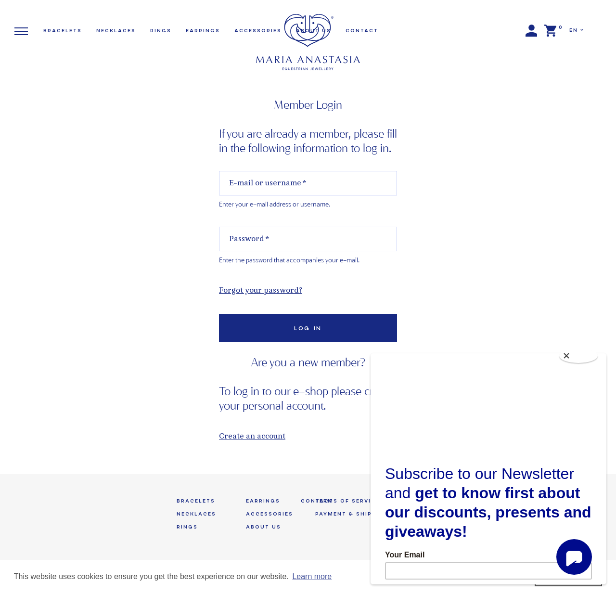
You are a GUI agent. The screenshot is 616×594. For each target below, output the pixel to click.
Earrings (203, 30)
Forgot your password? (260, 291)
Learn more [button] (312, 576)
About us (263, 527)
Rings (160, 30)
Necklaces (116, 30)
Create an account (252, 436)
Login (531, 31)
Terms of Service (347, 501)
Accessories (269, 514)
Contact (362, 30)
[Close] (578, 356)
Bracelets (62, 30)
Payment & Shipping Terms (364, 514)
